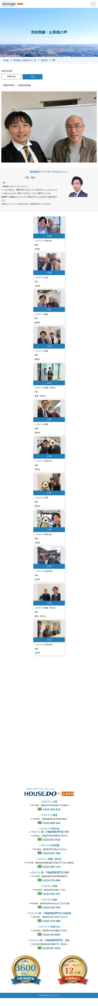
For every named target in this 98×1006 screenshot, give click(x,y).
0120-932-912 (51, 809)
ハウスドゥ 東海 (49, 815)
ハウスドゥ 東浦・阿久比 (49, 859)
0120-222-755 (51, 907)
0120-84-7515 (51, 839)
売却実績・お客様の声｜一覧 (26, 60)
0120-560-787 (51, 893)
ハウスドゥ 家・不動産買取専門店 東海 (49, 872)
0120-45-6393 (51, 934)
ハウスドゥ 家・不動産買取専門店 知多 (49, 940)
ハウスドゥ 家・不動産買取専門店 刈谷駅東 (49, 913)
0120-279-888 (51, 880)
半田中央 (46, 60)
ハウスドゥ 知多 (49, 899)
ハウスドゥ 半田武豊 (49, 845)
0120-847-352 (51, 853)
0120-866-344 (51, 822)
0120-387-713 (51, 866)
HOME (6, 60)
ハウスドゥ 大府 (49, 801)
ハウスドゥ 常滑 (49, 886)
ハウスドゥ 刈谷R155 (49, 927)
